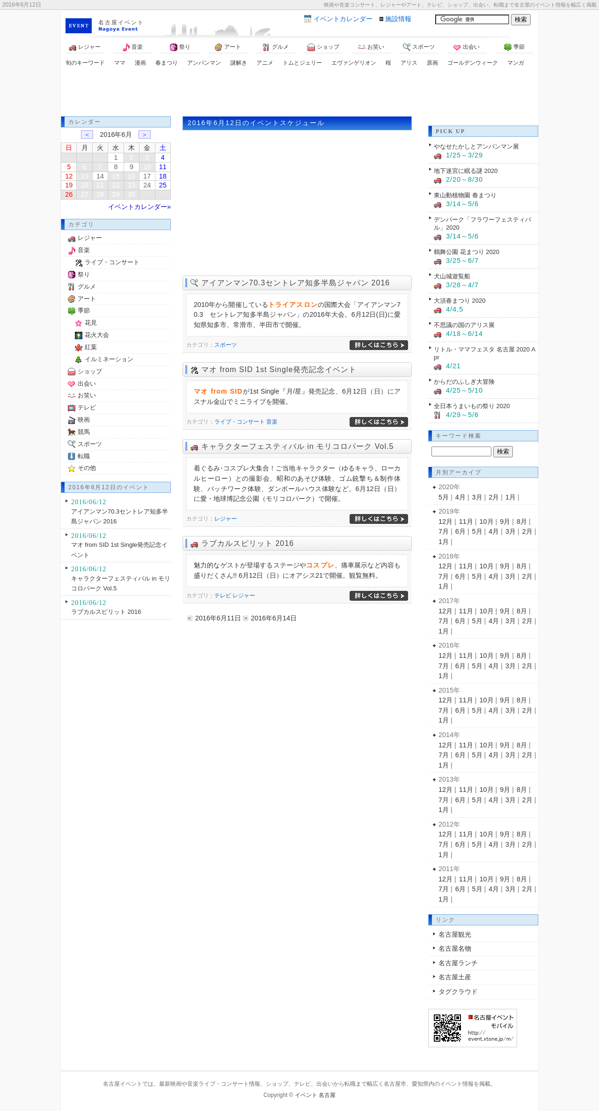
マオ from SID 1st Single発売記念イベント (279, 369)
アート (228, 47)
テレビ (222, 595)
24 (147, 185)
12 (69, 176)
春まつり (166, 63)
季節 (514, 47)
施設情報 (398, 18)
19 (69, 185)
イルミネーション (109, 359)
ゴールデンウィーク (472, 63)
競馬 (84, 431)
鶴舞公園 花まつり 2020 (466, 251)
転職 (84, 456)
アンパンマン (204, 63)
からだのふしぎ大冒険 (464, 381)
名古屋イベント (121, 22)
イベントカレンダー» (139, 206)
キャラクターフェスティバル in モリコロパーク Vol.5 (297, 446)
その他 (87, 467)
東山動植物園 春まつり (465, 195)
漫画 (140, 63)
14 (100, 176)
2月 (494, 497)
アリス (409, 63)
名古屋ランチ (458, 963)
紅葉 (91, 346)
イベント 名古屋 (315, 1095)
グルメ (276, 47)
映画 (84, 419)
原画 (432, 63)
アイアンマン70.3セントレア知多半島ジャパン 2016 (295, 283)
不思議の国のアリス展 (464, 324)
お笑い (371, 47)
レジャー (85, 47)
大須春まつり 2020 (459, 300)
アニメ (264, 63)
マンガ (515, 63)
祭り (180, 47)
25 (163, 185)
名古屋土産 (454, 977)
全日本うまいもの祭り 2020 (472, 406)
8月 (522, 521)
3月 (477, 497)
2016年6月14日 (274, 618)
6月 (460, 531)
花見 (91, 322)
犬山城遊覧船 (452, 276)
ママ (119, 63)
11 (163, 167)
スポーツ (419, 47)
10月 (487, 521)
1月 (510, 497)
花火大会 (97, 334)
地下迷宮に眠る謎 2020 (465, 170)
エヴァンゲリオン (353, 63)
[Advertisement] (299, 93)
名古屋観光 (454, 934)
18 (163, 176)
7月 (443, 531)
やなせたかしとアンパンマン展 (476, 146)
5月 (443, 497)
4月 (460, 497)
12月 (445, 521)
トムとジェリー (302, 63)
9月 (505, 521)
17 (147, 176)
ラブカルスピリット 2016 (247, 543)
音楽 (132, 47)
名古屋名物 (454, 948)
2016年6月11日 (218, 618)
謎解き (238, 63)
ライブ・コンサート (239, 421)
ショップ (323, 47)
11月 (466, 521)
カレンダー (343, 18)
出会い (466, 47)
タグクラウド (458, 991)
